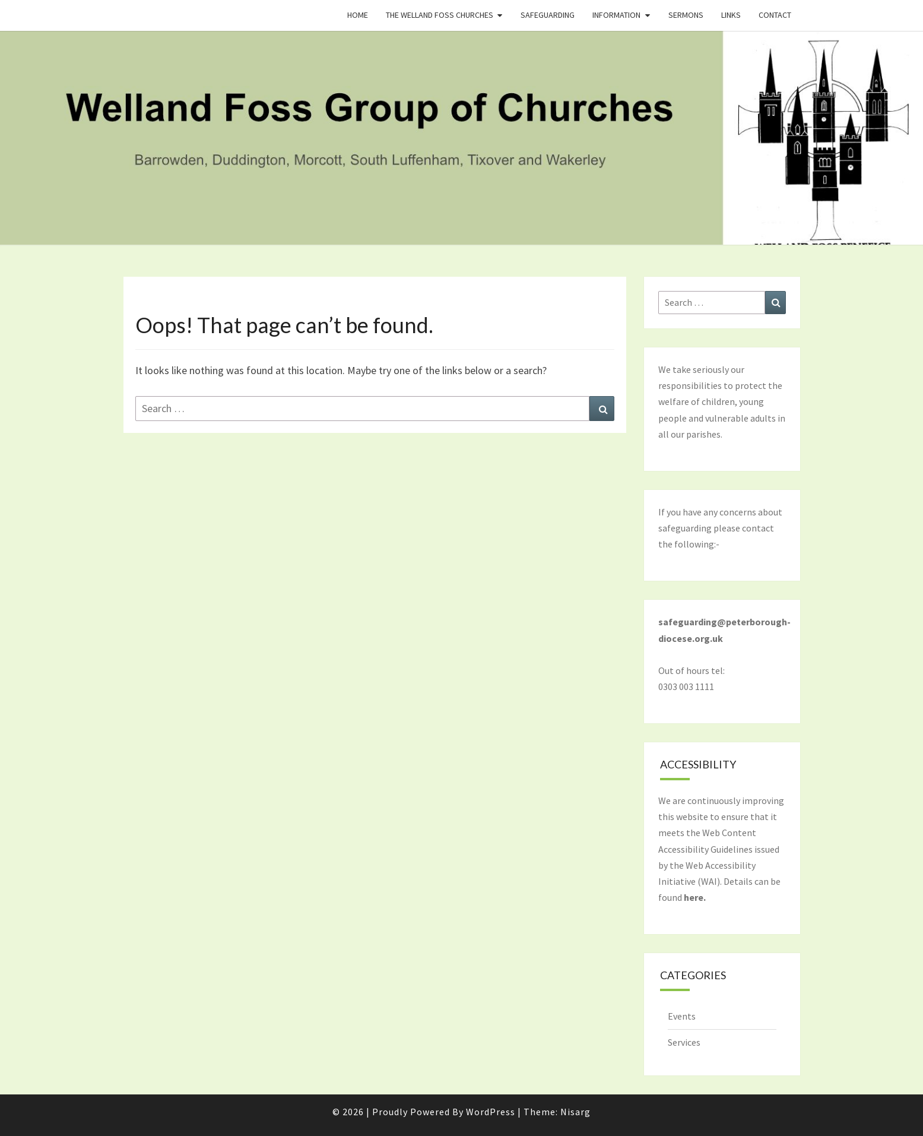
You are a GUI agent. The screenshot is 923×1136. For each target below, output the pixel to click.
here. (695, 897)
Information (616, 15)
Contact (775, 15)
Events (682, 1016)
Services (684, 1042)
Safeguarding (548, 15)
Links (731, 15)
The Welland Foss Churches (439, 15)
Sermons (685, 15)
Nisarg (575, 1112)
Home (357, 15)
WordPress (490, 1112)
